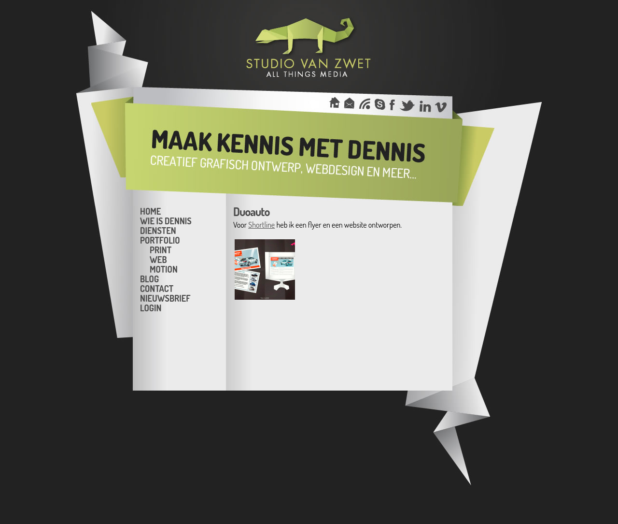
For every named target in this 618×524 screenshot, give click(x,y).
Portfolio (160, 240)
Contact (156, 288)
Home (150, 211)
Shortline (261, 225)
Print (160, 249)
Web (158, 259)
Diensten (158, 230)
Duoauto (251, 211)
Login (150, 307)
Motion (164, 269)
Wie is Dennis (166, 220)
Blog (149, 278)
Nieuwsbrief (165, 298)
